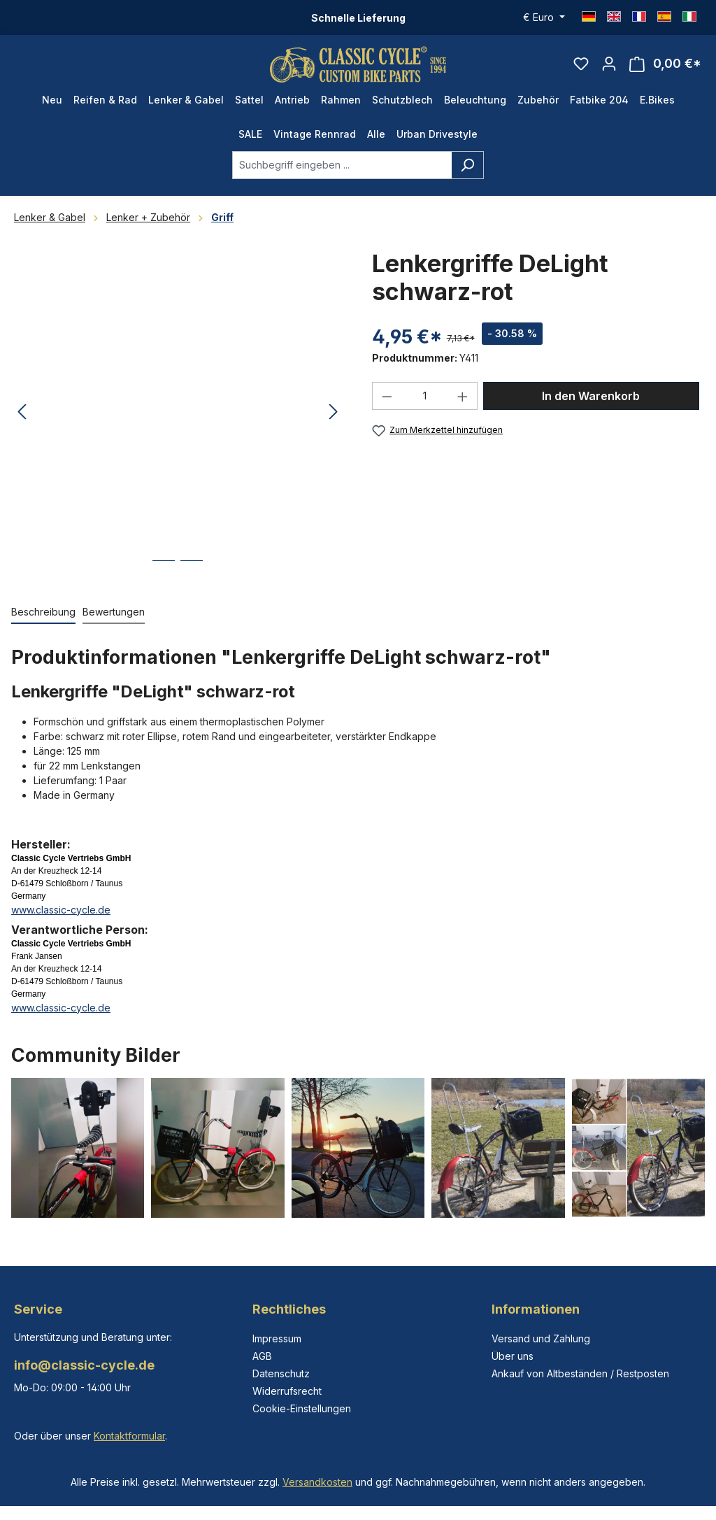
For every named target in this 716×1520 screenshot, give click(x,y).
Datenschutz (281, 1373)
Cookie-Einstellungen (301, 1408)
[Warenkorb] (665, 67)
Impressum (276, 1338)
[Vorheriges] (21, 419)
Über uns (513, 1356)
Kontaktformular (129, 1436)
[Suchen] (467, 171)
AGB (262, 1356)
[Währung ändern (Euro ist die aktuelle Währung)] (544, 17)
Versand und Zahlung (541, 1338)
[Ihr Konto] (609, 67)
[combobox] (342, 171)
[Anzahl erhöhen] (463, 403)
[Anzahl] (425, 403)
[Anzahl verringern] (386, 403)
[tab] (43, 618)
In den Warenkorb (591, 403)
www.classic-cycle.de (60, 916)
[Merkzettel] (581, 67)
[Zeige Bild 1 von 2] (163, 577)
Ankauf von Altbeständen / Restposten (580, 1373)
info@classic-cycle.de (84, 1365)
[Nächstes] (333, 419)
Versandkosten (317, 1482)
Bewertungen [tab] (114, 618)
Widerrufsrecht (287, 1391)
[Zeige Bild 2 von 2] (191, 577)
